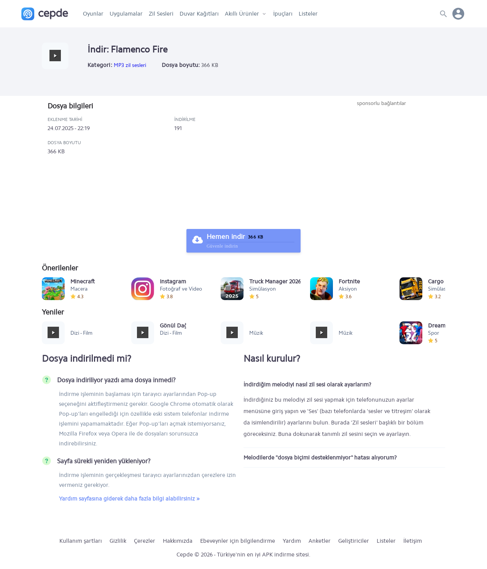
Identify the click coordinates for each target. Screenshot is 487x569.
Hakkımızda (178, 540)
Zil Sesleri (161, 13)
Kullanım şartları (80, 540)
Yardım (292, 540)
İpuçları (283, 13)
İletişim (412, 540)
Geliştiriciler (353, 540)
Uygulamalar (126, 13)
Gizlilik (118, 540)
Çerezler (144, 540)
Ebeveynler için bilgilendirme (237, 540)
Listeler (308, 13)
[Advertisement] (381, 164)
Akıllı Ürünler (242, 13)
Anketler (320, 540)
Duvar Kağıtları (199, 13)
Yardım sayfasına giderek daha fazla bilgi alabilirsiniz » (129, 498)
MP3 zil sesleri (130, 65)
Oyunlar (93, 13)
